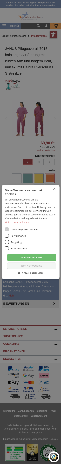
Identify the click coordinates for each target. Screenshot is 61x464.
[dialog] (30, 232)
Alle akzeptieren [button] (31, 257)
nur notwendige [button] (31, 265)
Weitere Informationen (17, 222)
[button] (30, 273)
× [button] (54, 189)
